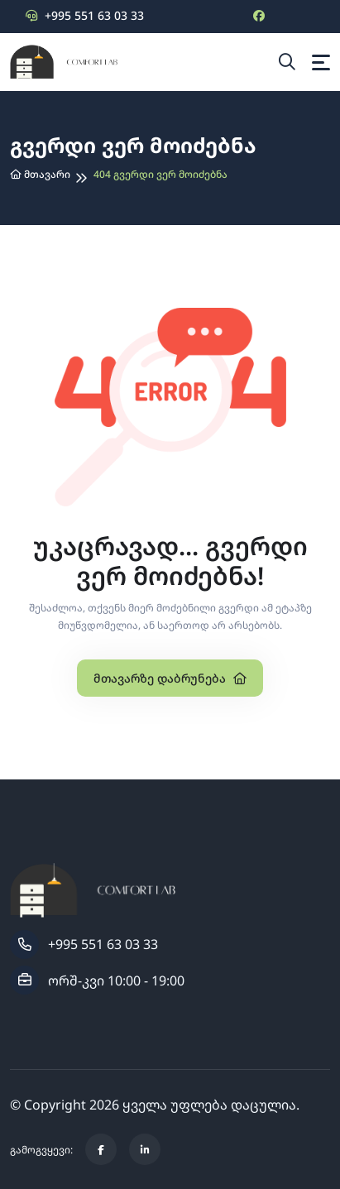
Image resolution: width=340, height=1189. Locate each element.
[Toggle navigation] (321, 62)
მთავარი (40, 174)
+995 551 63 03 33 (85, 15)
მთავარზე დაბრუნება (170, 678)
